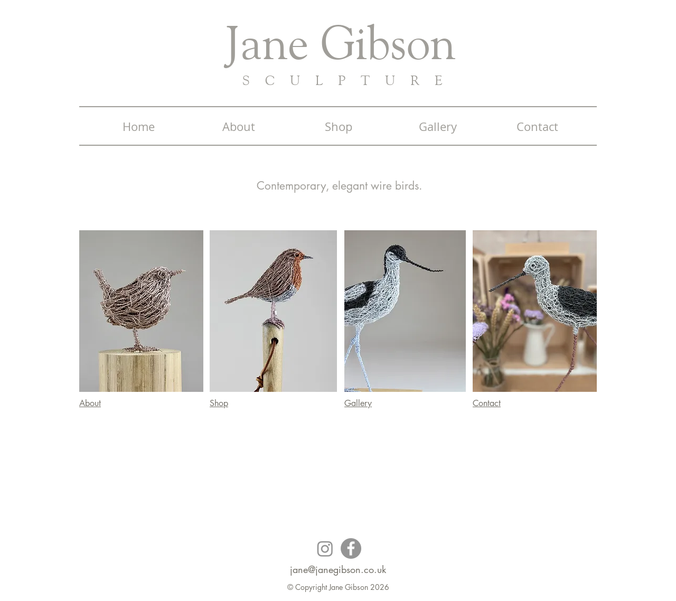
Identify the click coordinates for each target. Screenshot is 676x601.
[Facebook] (351, 548)
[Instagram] (325, 548)
